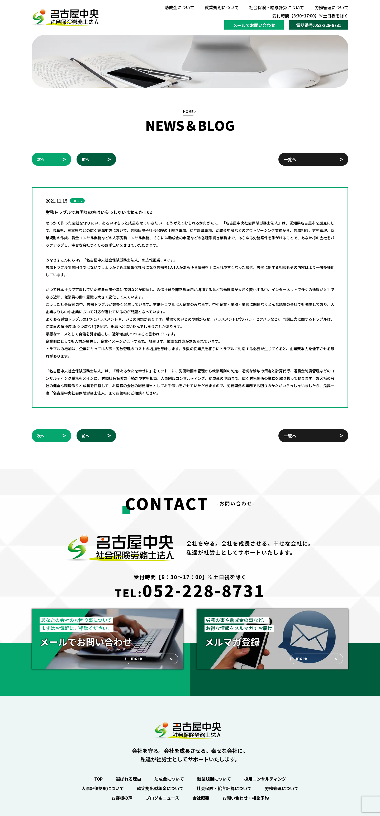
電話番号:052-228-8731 (318, 25)
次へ (40, 159)
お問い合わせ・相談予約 (245, 798)
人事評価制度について (103, 788)
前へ (85, 159)
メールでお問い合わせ (254, 25)
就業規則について (222, 7)
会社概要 (200, 798)
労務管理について (331, 7)
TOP (98, 779)
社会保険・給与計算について (276, 7)
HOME (188, 111)
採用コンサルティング (265, 779)
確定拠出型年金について (160, 788)
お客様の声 (121, 798)
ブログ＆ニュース (162, 798)
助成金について (179, 7)
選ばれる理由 (128, 779)
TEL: (190, 590)
